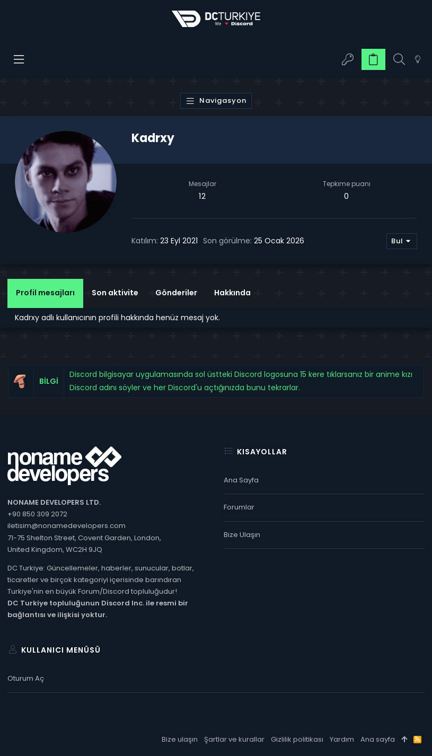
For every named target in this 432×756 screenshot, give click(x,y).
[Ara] (399, 60)
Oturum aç (25, 678)
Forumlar (239, 507)
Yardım (342, 739)
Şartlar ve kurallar (234, 739)
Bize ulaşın (242, 535)
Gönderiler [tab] (176, 292)
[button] (19, 59)
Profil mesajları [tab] (45, 292)
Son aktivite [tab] (115, 292)
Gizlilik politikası (297, 739)
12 (202, 195)
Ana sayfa (241, 480)
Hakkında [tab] (232, 292)
